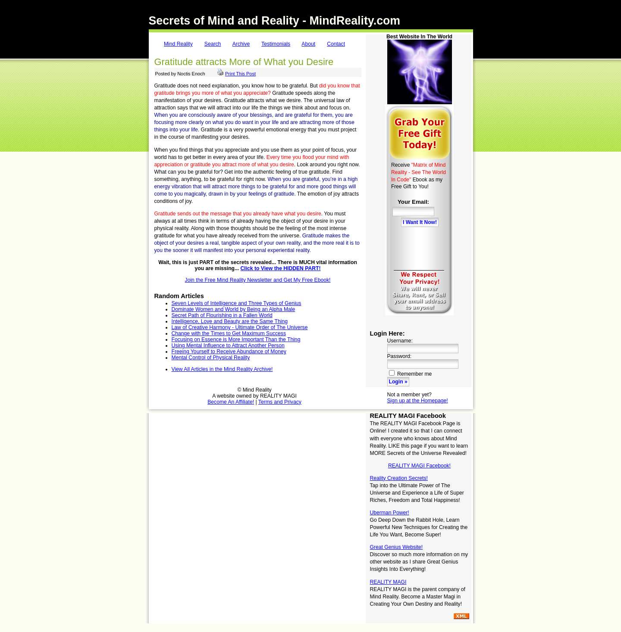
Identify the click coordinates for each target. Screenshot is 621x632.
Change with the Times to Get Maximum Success (229, 333)
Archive (241, 44)
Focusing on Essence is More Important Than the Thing (236, 339)
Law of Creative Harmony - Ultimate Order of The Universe (240, 327)
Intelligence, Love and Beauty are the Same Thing (230, 321)
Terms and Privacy (279, 402)
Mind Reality (178, 44)
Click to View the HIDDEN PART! (281, 268)
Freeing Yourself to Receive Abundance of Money (229, 352)
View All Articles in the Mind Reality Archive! (222, 369)
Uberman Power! (389, 513)
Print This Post (240, 73)
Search (212, 44)
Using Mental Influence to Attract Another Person (228, 345)
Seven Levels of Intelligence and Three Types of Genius (236, 303)
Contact (336, 44)
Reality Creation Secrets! (399, 478)
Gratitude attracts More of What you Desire (244, 61)
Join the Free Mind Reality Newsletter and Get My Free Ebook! (258, 280)
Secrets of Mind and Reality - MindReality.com (275, 20)
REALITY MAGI (388, 582)
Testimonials (275, 44)
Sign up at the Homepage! (417, 401)
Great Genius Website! (396, 547)
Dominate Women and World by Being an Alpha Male (233, 309)
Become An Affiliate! (230, 402)
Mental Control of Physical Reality (211, 358)
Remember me (410, 374)
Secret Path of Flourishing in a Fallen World (222, 315)
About (308, 44)
